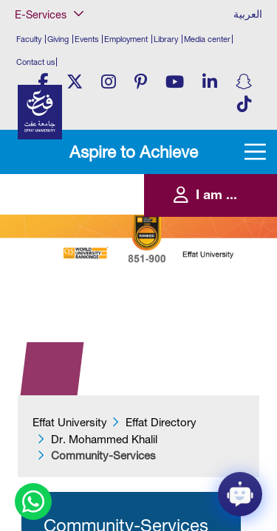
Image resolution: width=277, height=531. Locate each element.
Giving (58, 39)
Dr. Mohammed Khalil (104, 439)
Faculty (28, 39)
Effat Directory (161, 422)
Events (86, 39)
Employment (126, 39)
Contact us (35, 62)
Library (166, 39)
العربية (247, 14)
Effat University (70, 422)
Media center (207, 39)
